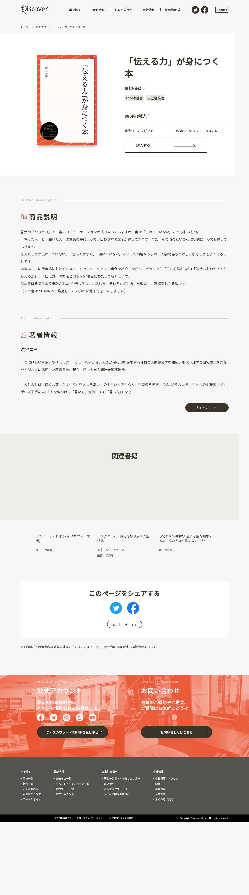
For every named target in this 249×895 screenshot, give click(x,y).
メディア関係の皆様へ (116, 830)
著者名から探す (31, 830)
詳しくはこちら (207, 408)
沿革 (157, 820)
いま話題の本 (30, 825)
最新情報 (59, 807)
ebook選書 (134, 97)
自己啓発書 (155, 97)
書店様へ (108, 820)
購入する (143, 145)
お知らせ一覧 (63, 814)
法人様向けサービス (115, 825)
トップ (25, 27)
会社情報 (158, 807)
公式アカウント (64, 830)
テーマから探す (31, 835)
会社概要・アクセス (166, 814)
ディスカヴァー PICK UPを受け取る (72, 768)
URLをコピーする (125, 624)
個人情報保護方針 (63, 857)
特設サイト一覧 (64, 825)
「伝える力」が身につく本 (69, 27)
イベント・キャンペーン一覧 (72, 820)
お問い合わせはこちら (176, 768)
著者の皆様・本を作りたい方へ (121, 814)
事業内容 (160, 825)
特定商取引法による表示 (121, 857)
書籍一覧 (27, 814)
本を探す (41, 27)
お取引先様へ (109, 807)
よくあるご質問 (164, 835)
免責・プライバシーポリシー (90, 857)
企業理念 (160, 830)
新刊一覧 (27, 820)
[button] (24, 500)
